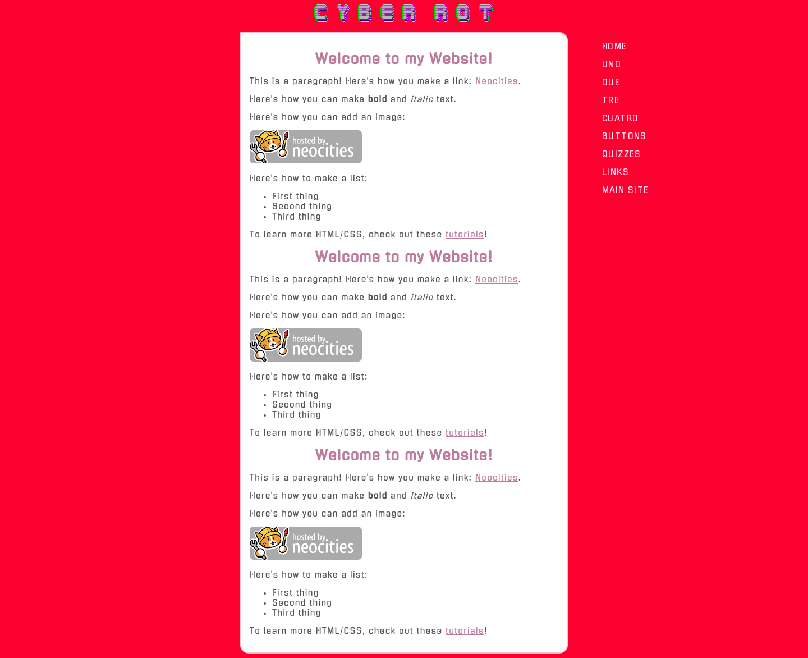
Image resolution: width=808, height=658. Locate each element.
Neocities (496, 81)
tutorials (465, 235)
